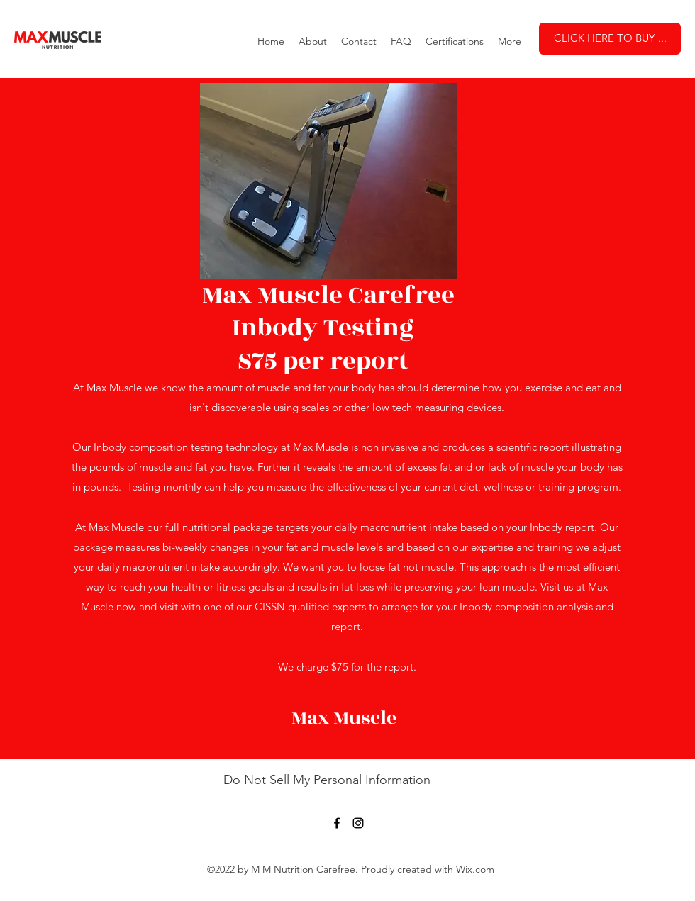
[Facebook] (337, 823)
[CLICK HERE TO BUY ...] (610, 39)
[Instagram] (358, 823)
